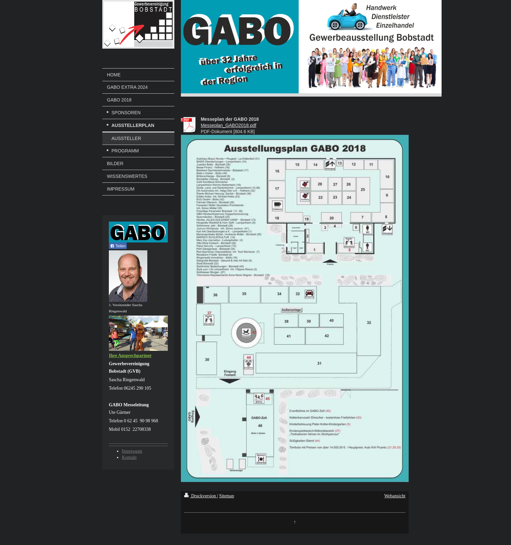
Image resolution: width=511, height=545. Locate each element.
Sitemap (226, 495)
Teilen (117, 246)
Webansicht (394, 495)
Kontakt (129, 457)
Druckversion (200, 495)
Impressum (132, 451)
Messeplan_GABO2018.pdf (228, 125)
